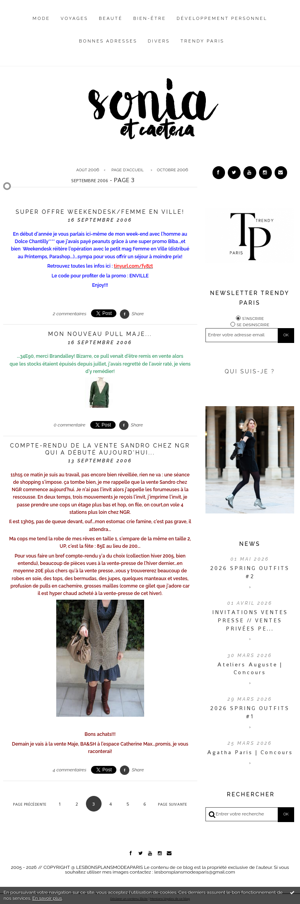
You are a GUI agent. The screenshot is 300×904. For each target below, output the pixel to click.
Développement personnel (222, 18)
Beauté (111, 18)
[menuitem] (41, 24)
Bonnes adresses (108, 41)
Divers (159, 41)
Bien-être (149, 18)
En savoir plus (47, 898)
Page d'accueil (127, 169)
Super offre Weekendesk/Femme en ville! (100, 212)
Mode (41, 18)
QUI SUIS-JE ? (250, 371)
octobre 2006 (172, 169)
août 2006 (87, 169)
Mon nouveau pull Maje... (100, 334)
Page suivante (172, 804)
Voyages (74, 18)
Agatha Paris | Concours (250, 752)
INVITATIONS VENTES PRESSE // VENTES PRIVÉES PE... (250, 620)
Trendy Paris (202, 41)
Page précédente (29, 804)
